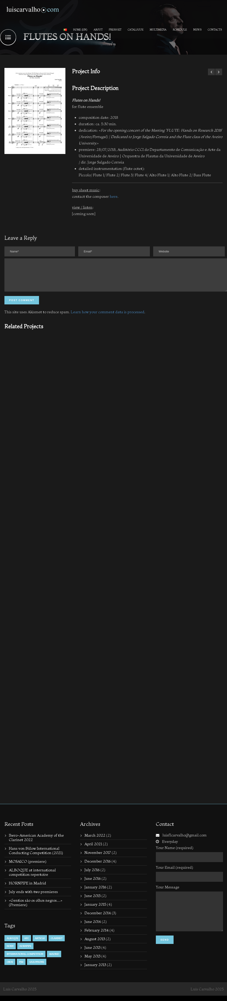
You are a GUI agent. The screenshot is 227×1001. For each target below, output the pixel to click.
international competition (25, 959)
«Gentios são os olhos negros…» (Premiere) (35, 907)
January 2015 (95, 909)
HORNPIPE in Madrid (27, 888)
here (113, 196)
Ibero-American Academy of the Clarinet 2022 (36, 842)
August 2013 (94, 944)
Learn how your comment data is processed (107, 317)
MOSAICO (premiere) (27, 866)
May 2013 (92, 961)
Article (40, 943)
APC (26, 943)
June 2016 (92, 883)
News (197, 29)
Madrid (54, 959)
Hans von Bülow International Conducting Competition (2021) (36, 855)
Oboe (10, 967)
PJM (21, 967)
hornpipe (25, 951)
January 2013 (95, 970)
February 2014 (96, 935)
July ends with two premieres (33, 897)
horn (10, 951)
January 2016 (95, 892)
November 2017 (97, 857)
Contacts (215, 29)
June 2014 (92, 926)
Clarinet (57, 943)
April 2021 (93, 849)
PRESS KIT (115, 29)
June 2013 (92, 952)
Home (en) (80, 29)
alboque (12, 943)
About (98, 29)
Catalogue (135, 29)
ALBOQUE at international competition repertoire (32, 877)
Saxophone (36, 967)
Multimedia (158, 29)
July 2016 (92, 875)
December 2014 (97, 918)
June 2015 (92, 901)
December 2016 (97, 866)
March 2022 (94, 840)
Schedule (180, 29)
